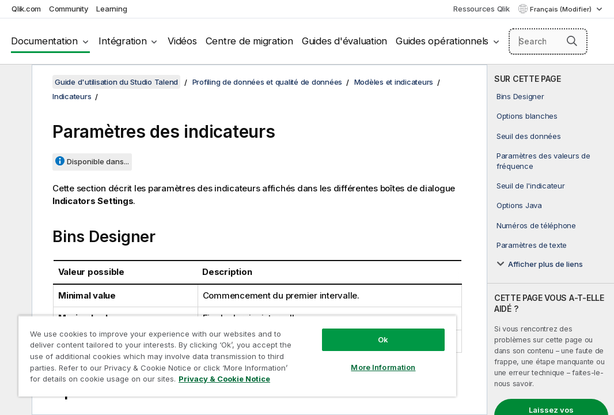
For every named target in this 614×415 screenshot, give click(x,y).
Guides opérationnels (442, 41)
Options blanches (527, 115)
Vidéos (182, 41)
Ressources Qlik (481, 8)
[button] (572, 41)
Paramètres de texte (531, 245)
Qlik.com (26, 8)
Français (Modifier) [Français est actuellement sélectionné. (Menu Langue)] (561, 9)
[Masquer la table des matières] (14, 82)
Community (69, 8)
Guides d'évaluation (344, 41)
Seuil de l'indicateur (530, 185)
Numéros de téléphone (536, 225)
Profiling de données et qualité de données (267, 81)
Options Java (519, 205)
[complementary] (550, 240)
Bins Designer (520, 96)
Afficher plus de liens (545, 264)
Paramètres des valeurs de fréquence (543, 161)
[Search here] (548, 41)
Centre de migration (249, 41)
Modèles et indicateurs (394, 81)
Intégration (122, 41)
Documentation (44, 41)
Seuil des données (528, 136)
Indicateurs (71, 96)
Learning (111, 8)
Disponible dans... (98, 161)
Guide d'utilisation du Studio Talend (116, 81)
